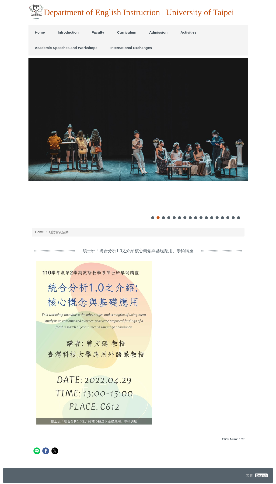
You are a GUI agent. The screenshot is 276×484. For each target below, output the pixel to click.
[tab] (152, 217)
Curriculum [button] (126, 32)
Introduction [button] (68, 32)
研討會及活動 (59, 232)
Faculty (98, 32)
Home (40, 32)
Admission (158, 32)
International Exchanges (131, 48)
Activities (188, 32)
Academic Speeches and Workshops (66, 48)
